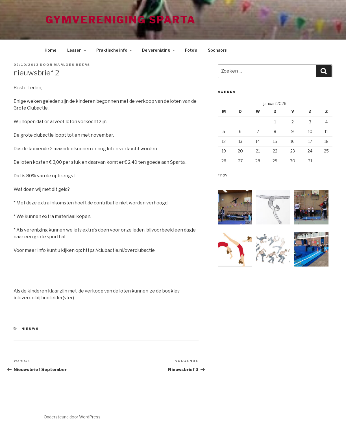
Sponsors (217, 50)
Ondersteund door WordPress (72, 416)
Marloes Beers (72, 65)
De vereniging (159, 50)
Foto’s (191, 50)
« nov (222, 175)
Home (50, 50)
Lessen (77, 50)
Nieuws (30, 329)
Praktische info (114, 50)
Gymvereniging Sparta (120, 20)
